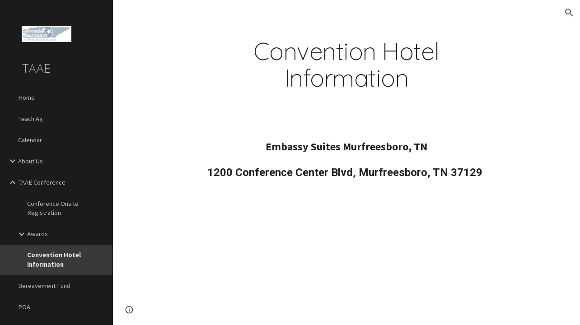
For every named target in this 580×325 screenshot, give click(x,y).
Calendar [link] (30, 140)
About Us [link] (30, 161)
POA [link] (24, 307)
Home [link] (26, 97)
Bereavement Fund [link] (44, 286)
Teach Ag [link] (30, 119)
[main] (346, 64)
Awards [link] (37, 234)
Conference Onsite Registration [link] (53, 208)
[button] (569, 12)
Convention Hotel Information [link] (54, 260)
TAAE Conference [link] (41, 182)
